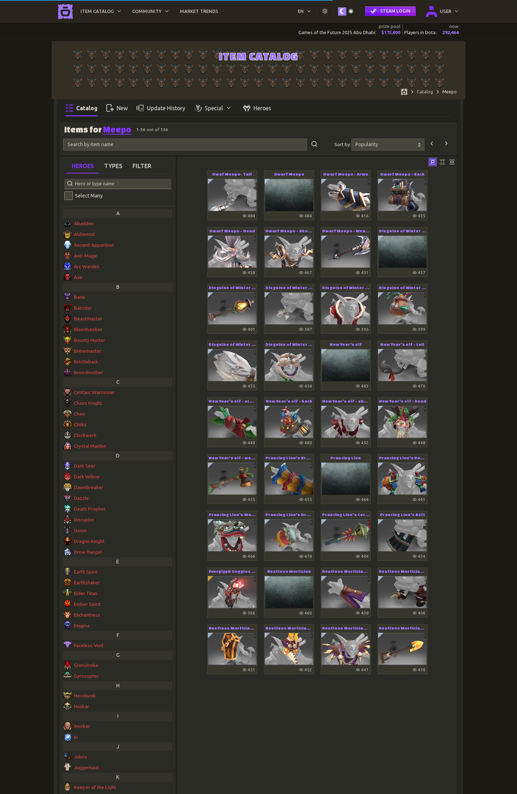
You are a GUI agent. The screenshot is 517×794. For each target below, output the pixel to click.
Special (213, 108)
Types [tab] (113, 166)
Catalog (82, 108)
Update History (160, 108)
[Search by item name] (185, 145)
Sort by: (342, 144)
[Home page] (404, 92)
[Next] (446, 144)
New (117, 108)
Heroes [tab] (83, 166)
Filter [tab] (141, 166)
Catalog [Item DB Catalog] (425, 91)
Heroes (257, 108)
